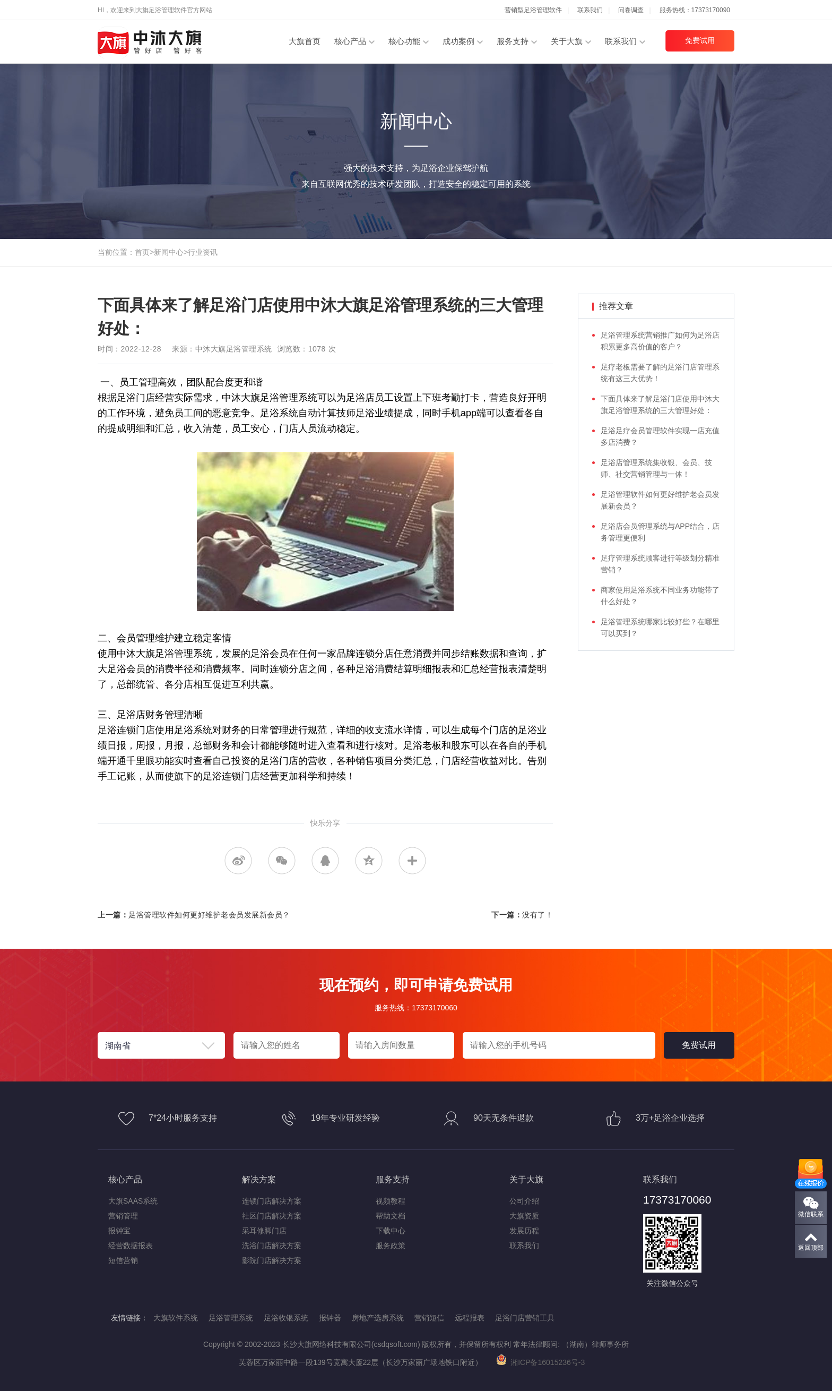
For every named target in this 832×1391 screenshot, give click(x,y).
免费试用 (700, 40)
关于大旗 (567, 41)
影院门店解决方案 (271, 1260)
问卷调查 (631, 10)
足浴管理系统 (231, 1317)
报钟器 (330, 1317)
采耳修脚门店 (264, 1230)
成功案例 (458, 41)
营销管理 (123, 1216)
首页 (142, 252)
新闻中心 (169, 252)
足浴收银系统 (286, 1317)
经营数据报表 (130, 1245)
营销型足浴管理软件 (533, 10)
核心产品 (350, 41)
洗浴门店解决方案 (271, 1245)
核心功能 (404, 41)
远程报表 (469, 1317)
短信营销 (123, 1260)
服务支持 (512, 41)
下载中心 (390, 1230)
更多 (412, 860)
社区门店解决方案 (271, 1216)
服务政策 (390, 1245)
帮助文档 (390, 1216)
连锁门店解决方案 (271, 1201)
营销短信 (429, 1317)
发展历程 (524, 1230)
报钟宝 (119, 1230)
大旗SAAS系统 (133, 1201)
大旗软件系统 (175, 1317)
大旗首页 (304, 41)
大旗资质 (524, 1216)
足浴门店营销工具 (524, 1317)
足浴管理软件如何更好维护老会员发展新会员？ (209, 915)
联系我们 (590, 10)
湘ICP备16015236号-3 (541, 1362)
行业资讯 (203, 252)
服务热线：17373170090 (695, 10)
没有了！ (537, 915)
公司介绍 (524, 1201)
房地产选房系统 (378, 1317)
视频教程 (390, 1201)
